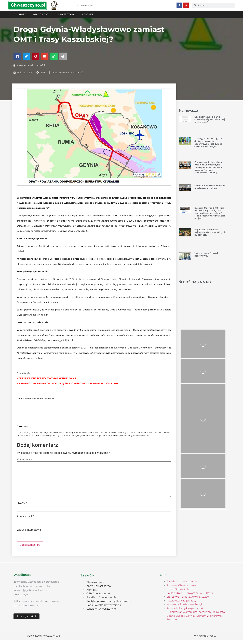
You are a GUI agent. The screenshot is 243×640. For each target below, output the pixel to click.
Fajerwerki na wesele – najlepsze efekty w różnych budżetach (210, 232)
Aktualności (37, 65)
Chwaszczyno (65, 14)
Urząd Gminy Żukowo (180, 588)
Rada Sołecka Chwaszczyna (103, 604)
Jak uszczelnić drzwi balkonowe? (206, 254)
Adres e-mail (25, 516)
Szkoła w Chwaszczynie (101, 608)
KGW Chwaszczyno (98, 585)
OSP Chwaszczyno (98, 593)
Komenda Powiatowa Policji (184, 604)
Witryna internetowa (29, 529)
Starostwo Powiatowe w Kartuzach (188, 596)
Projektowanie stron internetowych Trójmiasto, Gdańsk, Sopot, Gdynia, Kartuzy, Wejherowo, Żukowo (196, 615)
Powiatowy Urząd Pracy (181, 600)
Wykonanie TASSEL (205, 635)
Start (22, 14)
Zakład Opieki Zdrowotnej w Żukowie (190, 592)
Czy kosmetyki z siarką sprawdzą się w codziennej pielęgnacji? (209, 119)
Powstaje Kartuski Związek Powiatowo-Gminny (209, 186)
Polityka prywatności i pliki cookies (107, 600)
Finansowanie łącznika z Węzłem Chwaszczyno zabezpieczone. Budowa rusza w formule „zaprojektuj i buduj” (208, 167)
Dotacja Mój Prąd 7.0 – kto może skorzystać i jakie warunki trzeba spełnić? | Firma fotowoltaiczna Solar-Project (210, 213)
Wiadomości (41, 14)
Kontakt (87, 14)
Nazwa (22, 502)
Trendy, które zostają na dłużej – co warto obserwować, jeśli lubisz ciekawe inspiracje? (208, 142)
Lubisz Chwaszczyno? (83, 5)
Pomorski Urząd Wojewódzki (185, 608)
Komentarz (24, 459)
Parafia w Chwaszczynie (101, 597)
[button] (17, 56)
